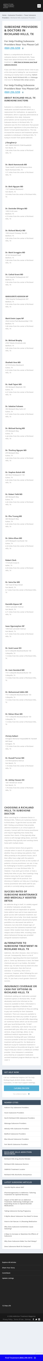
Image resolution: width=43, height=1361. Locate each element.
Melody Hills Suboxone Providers (16, 1129)
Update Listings (8, 1278)
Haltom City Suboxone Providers (16, 1107)
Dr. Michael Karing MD (15, 428)
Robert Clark (10, 560)
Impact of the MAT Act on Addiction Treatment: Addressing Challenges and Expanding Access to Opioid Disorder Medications (18, 1203)
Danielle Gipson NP (13, 604)
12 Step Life (6, 1306)
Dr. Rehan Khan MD (14, 714)
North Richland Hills (20, 77)
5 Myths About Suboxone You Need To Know (21, 1216)
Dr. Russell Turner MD (14, 758)
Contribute (6, 1273)
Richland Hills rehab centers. (24, 80)
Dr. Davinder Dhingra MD (16, 208)
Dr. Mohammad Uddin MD (16, 692)
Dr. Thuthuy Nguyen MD (15, 450)
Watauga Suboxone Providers (15, 1123)
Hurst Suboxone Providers (14, 1113)
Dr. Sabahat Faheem (14, 406)
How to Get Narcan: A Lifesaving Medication (20, 1221)
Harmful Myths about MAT (14, 1187)
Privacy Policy (7, 1319)
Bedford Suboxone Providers (15, 1134)
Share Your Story (8, 1268)
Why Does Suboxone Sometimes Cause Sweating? (18, 1228)
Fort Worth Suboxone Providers (16, 1144)
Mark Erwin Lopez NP (14, 318)
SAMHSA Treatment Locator (14, 1169)
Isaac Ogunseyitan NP (14, 626)
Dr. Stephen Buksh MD (15, 472)
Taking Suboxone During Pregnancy (17, 1211)
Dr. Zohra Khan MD (13, 538)
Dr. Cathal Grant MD (14, 274)
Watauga (34, 77)
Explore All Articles (9, 1262)
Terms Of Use (19, 1319)
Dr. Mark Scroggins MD (15, 252)
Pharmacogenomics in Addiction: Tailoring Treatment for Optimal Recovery (20, 1194)
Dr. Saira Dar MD (12, 582)
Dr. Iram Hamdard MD (15, 670)
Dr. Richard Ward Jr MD (15, 230)
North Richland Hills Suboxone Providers (19, 1118)
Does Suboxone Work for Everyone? (17, 1246)
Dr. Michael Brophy (13, 340)
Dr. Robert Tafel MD (13, 494)
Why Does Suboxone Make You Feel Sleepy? (20, 1241)
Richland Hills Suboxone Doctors (16, 1164)
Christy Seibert (11, 736)
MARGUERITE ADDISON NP (16, 296)
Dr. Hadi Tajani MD (13, 384)
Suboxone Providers (15, 15)
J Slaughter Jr (11, 142)
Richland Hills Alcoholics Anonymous (18, 1175)
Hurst (10, 77)
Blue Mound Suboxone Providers (16, 1139)
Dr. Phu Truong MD (13, 516)
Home (4, 15)
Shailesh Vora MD (13, 362)
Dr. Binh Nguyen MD (14, 186)
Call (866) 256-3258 (21, 1088)
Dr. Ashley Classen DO (14, 780)
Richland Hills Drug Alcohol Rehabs (17, 1159)
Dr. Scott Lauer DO (13, 648)
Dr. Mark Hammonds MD (16, 164)
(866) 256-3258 (12, 47)
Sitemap (28, 1319)
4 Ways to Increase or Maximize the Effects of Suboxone (21, 1235)
